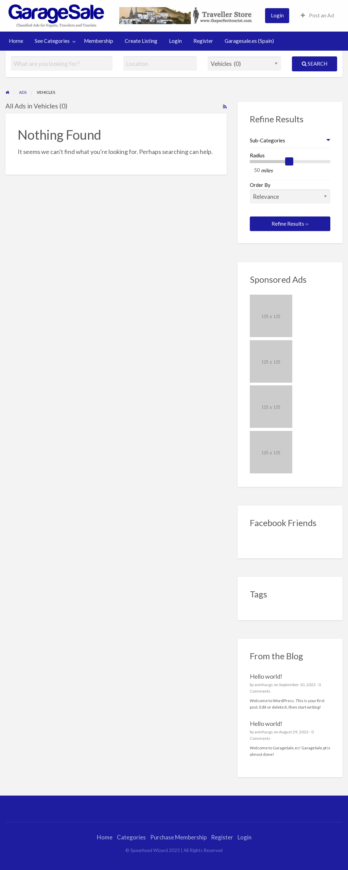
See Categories (52, 41)
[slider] (289, 161)
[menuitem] (277, 15)
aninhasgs (264, 684)
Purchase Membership (178, 837)
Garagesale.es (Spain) (249, 41)
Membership (98, 41)
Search (314, 63)
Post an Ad (317, 15)
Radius (257, 155)
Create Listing (141, 41)
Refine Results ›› (290, 224)
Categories (131, 837)
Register (203, 41)
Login (277, 15)
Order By (290, 193)
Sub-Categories (267, 140)
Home (16, 41)
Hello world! (266, 676)
